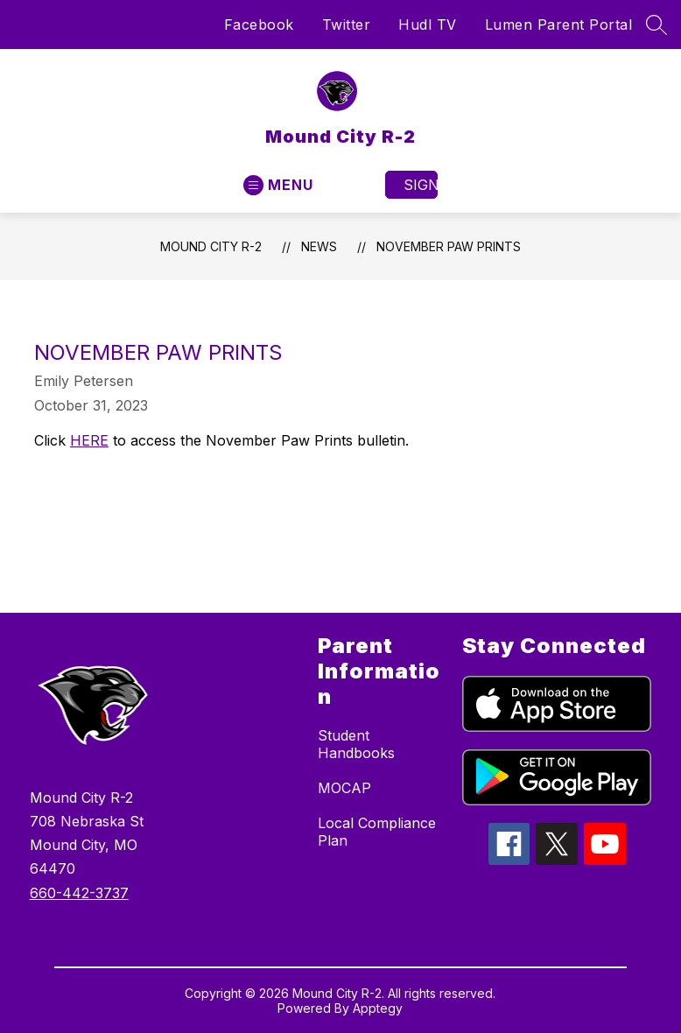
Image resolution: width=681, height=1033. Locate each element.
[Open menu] (278, 185)
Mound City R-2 (211, 246)
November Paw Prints (448, 246)
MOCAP (344, 788)
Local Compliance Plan (377, 831)
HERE (89, 440)
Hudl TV (427, 24)
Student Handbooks (356, 744)
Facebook (259, 24)
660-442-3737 (79, 893)
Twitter (346, 24)
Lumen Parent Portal (559, 24)
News (319, 246)
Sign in (421, 184)
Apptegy (378, 1008)
